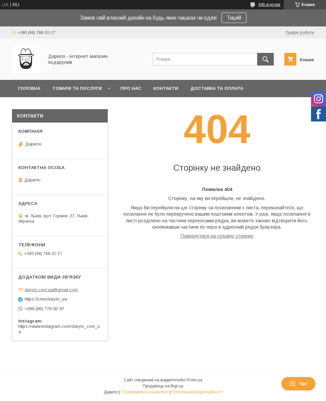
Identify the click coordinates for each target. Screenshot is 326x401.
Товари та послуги (77, 88)
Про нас (130, 88)
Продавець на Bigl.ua (163, 386)
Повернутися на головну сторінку (217, 236)
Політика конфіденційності (197, 392)
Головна (29, 88)
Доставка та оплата (216, 88)
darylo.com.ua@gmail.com (51, 289)
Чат (298, 384)
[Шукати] (265, 59)
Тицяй (234, 18)
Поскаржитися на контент (145, 392)
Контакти (165, 88)
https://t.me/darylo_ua (46, 299)
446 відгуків (269, 4)
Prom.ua (194, 380)
